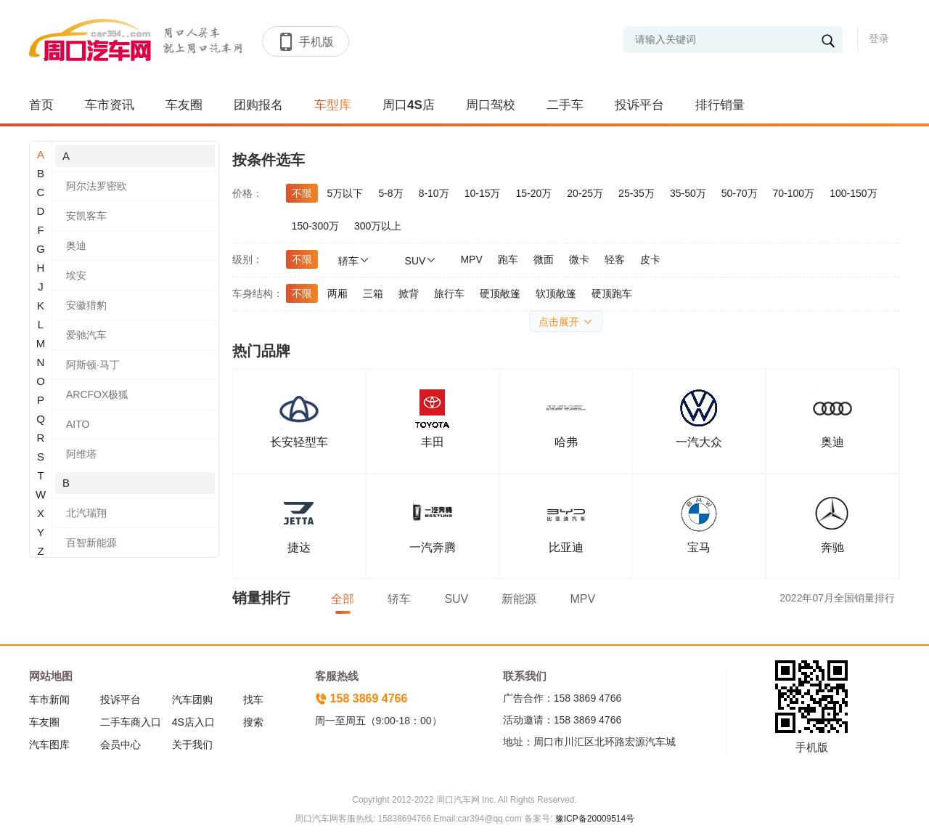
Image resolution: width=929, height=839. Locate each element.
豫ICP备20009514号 (593, 819)
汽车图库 (49, 744)
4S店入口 (193, 722)
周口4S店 (408, 105)
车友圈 (183, 105)
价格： (247, 193)
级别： (247, 259)
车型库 (332, 105)
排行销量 (720, 105)
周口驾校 (490, 105)
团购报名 (258, 105)
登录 (879, 38)
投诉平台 (639, 105)
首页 (41, 105)
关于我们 (192, 744)
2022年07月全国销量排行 (837, 598)
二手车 (565, 105)
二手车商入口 (130, 722)
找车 (253, 699)
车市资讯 (109, 105)
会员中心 (120, 744)
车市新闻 (49, 699)
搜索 (253, 722)
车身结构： (257, 293)
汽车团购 (192, 699)
